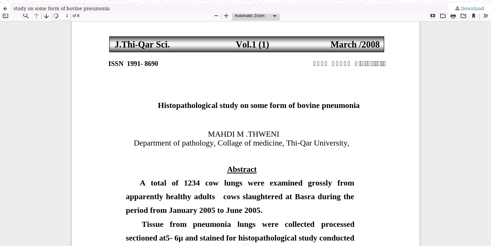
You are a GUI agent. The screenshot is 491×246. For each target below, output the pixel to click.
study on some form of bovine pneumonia (62, 8)
